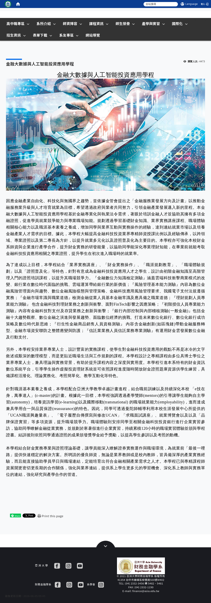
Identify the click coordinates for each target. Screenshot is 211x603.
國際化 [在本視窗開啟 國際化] (180, 23)
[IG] (68, 565)
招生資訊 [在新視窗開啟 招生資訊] (16, 35)
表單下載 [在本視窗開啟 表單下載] (42, 35)
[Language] (189, 4)
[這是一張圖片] (8, 4)
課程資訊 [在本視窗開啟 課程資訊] (99, 23)
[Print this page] (50, 516)
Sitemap (201, 19)
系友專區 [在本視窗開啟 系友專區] (69, 35)
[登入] (205, 4)
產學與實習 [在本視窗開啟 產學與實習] (153, 23)
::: (186, 19)
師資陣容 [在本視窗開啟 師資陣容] (72, 23)
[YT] (80, 565)
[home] (18, 4)
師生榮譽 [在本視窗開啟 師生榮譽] (125, 23)
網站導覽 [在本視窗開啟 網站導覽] (93, 35)
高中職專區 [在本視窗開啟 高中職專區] (18, 23)
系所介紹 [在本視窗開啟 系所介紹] (46, 23)
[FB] (57, 565)
